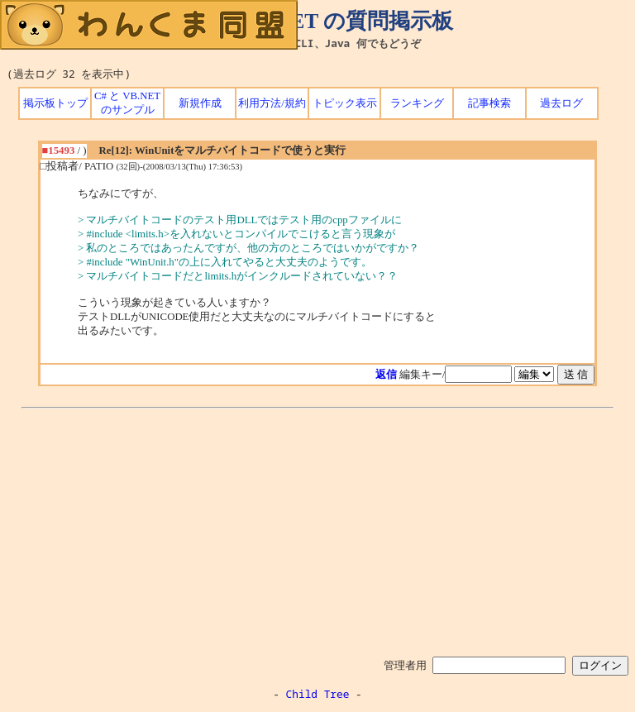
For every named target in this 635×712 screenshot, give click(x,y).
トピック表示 (345, 103)
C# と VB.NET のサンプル (127, 103)
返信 (386, 374)
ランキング (417, 103)
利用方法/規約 (272, 103)
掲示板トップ (55, 103)
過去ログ (561, 103)
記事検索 (489, 103)
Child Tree (318, 693)
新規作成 (200, 103)
